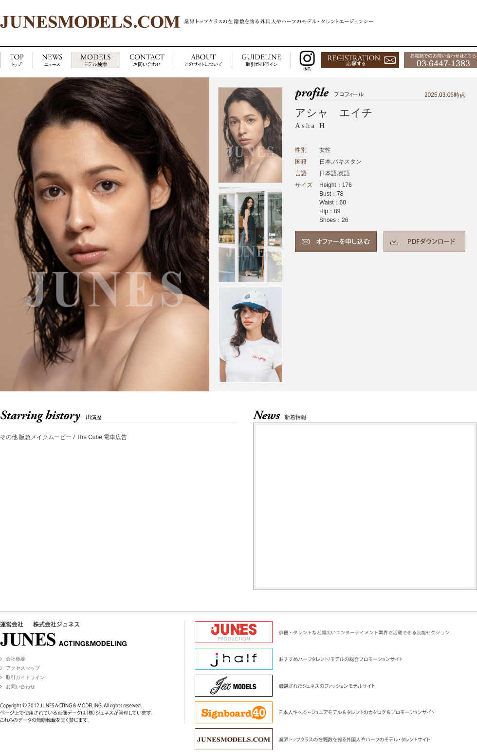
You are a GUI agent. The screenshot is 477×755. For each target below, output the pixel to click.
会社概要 (15, 659)
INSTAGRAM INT (305, 60)
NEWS (52, 60)
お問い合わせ (20, 686)
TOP (16, 60)
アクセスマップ (23, 668)
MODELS (96, 60)
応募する (360, 60)
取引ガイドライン (25, 677)
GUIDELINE (262, 60)
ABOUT (204, 60)
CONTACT (147, 60)
